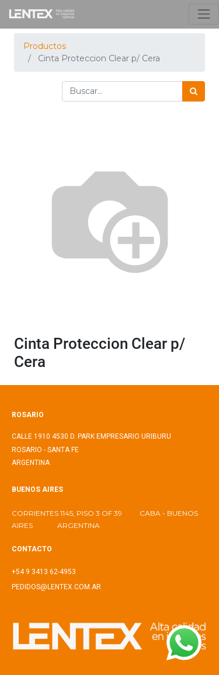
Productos (44, 46)
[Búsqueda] (193, 91)
